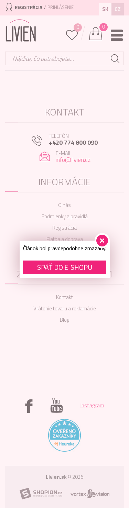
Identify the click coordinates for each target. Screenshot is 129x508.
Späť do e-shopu (64, 267)
